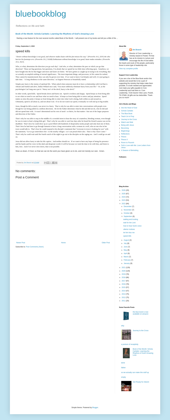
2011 (124, 301)
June (126, 247)
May (125, 250)
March (126, 257)
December (128, 206)
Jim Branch (137, 50)
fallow (123, 368)
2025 (124, 194)
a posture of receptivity (129, 344)
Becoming (125, 128)
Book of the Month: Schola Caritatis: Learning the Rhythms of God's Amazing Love (55, 34)
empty (123, 377)
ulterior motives (129, 229)
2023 (124, 200)
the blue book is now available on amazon (140, 313)
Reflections (125, 134)
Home (63, 243)
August (126, 240)
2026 (124, 190)
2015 (124, 287)
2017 (124, 281)
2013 (124, 294)
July (125, 243)
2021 (124, 267)
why (122, 326)
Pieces (123, 137)
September (128, 216)
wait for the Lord (129, 223)
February (127, 260)
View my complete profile (128, 69)
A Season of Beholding (129, 150)
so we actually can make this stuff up (135, 372)
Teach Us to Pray (127, 116)
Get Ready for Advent (141, 382)
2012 (124, 297)
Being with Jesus (127, 125)
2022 (124, 204)
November (128, 210)
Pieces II (124, 140)
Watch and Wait (127, 122)
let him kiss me (128, 233)
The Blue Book (126, 114)
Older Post (106, 243)
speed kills (127, 236)
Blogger (95, 407)
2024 (124, 197)
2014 (124, 291)
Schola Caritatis (127, 111)
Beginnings (125, 131)
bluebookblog (41, 13)
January (127, 263)
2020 (124, 271)
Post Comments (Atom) (35, 247)
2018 (124, 277)
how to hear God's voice (132, 226)
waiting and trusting (130, 219)
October (127, 213)
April (125, 253)
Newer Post (20, 243)
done (123, 363)
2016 (124, 284)
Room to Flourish (127, 143)
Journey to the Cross (129, 119)
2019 (124, 274)
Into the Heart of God (129, 108)
